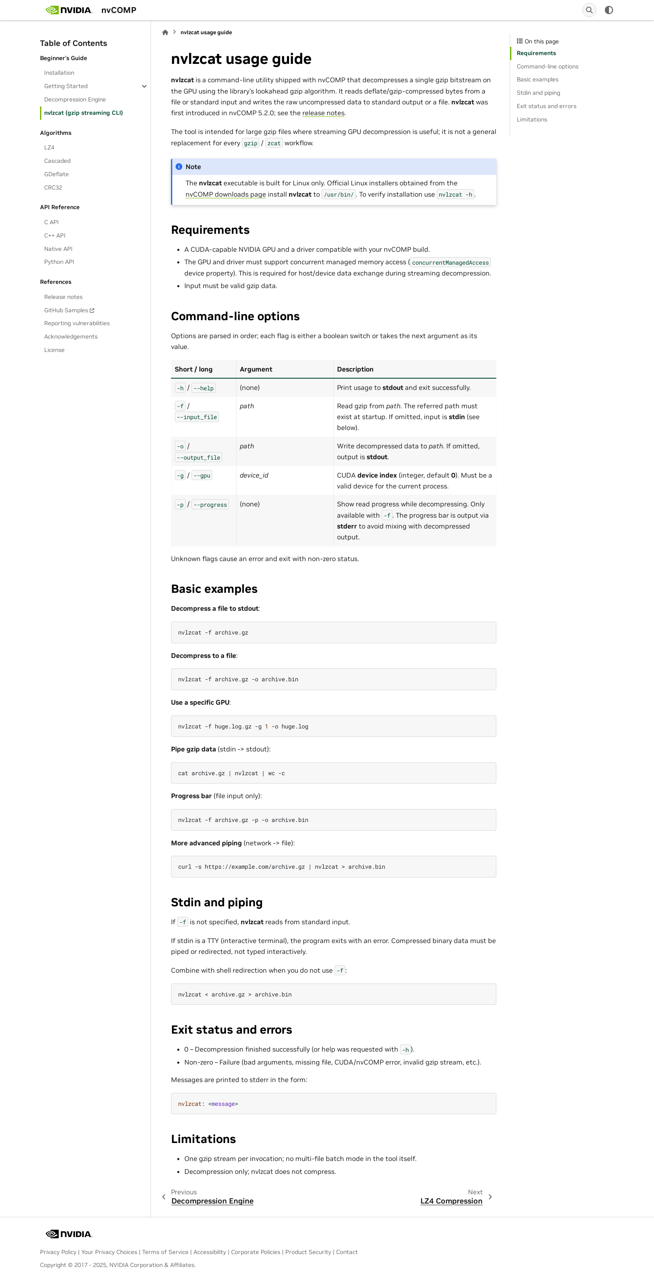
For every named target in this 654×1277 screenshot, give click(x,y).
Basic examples (537, 79)
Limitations (532, 119)
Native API (58, 249)
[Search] (589, 10)
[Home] (165, 32)
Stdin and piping (538, 92)
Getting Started (66, 86)
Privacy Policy (58, 1252)
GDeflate (56, 174)
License (54, 350)
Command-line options (548, 66)
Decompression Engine (75, 99)
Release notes (63, 297)
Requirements (536, 53)
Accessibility (210, 1252)
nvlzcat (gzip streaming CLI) (83, 112)
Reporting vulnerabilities (77, 323)
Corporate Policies (255, 1252)
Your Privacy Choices (109, 1252)
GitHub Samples (66, 310)
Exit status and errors (546, 106)
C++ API (54, 235)
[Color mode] (609, 10)
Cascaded (57, 160)
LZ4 (49, 147)
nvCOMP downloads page (226, 194)
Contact (347, 1252)
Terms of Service (165, 1252)
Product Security (308, 1252)
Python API (59, 262)
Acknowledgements (71, 336)
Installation (59, 72)
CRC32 (53, 187)
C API (51, 222)
